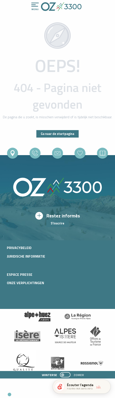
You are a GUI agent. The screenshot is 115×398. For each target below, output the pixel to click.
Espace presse (19, 274)
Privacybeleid (19, 247)
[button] (41, 392)
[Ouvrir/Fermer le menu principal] (35, 7)
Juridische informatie (26, 256)
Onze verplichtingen (25, 282)
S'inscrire (57, 223)
